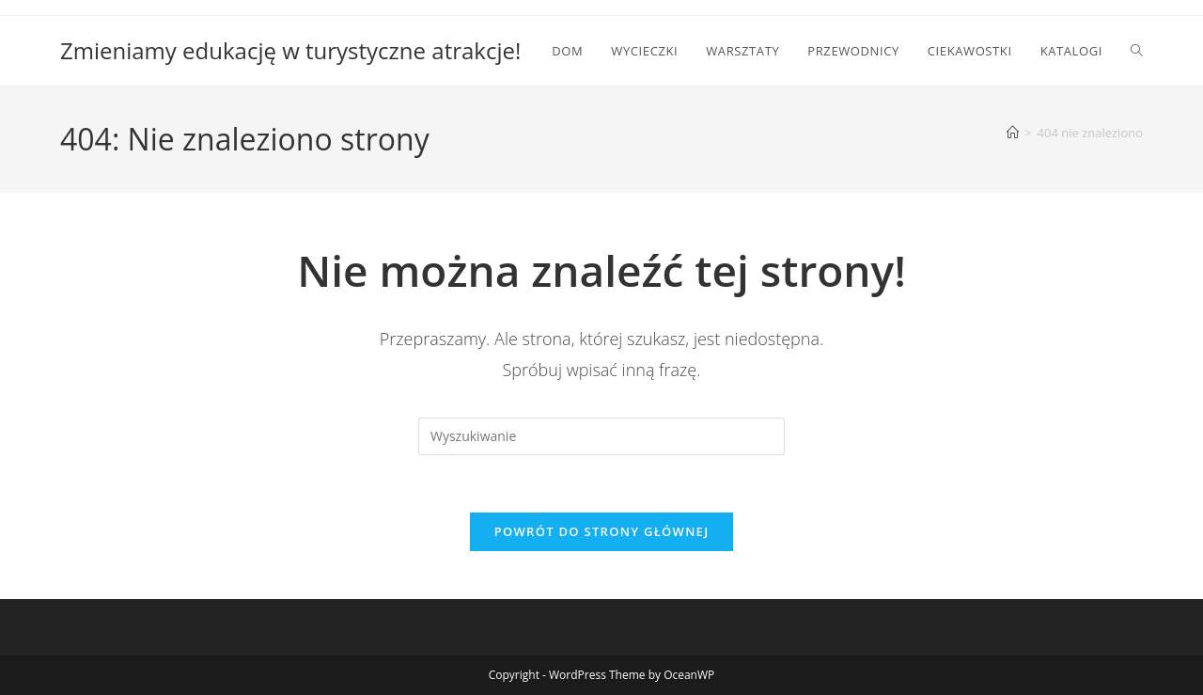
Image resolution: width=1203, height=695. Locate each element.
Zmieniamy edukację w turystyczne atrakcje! (290, 50)
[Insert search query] (601, 436)
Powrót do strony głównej (602, 531)
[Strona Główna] (1013, 132)
